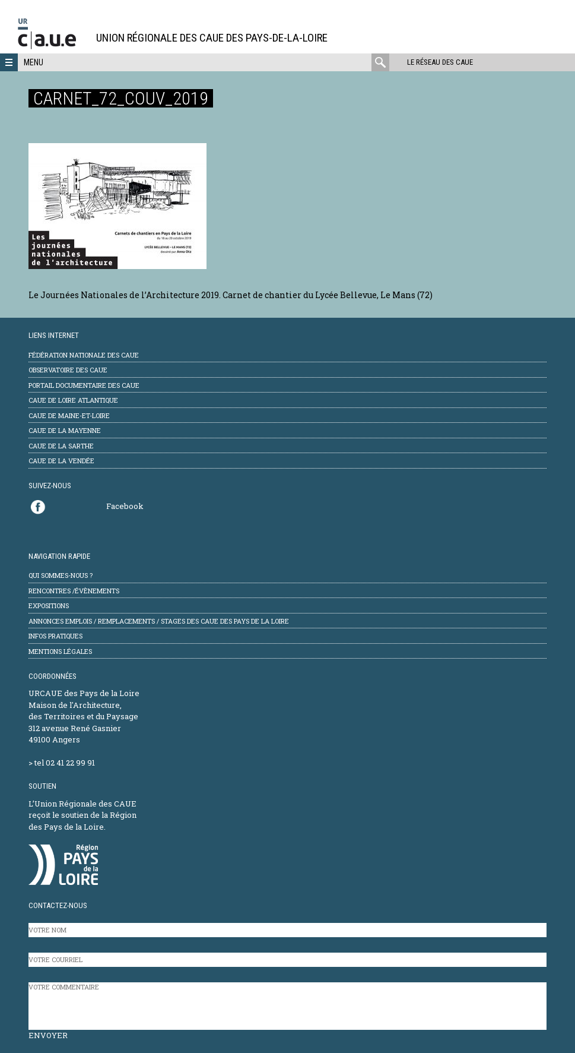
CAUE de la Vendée (61, 460)
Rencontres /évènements (73, 590)
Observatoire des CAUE (67, 369)
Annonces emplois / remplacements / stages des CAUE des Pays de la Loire (158, 620)
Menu (33, 62)
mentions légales (60, 651)
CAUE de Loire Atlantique (73, 400)
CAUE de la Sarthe (61, 445)
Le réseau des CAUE (440, 62)
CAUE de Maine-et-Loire (69, 415)
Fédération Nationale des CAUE (83, 354)
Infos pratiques (55, 635)
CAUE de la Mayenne (64, 430)
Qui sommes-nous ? (60, 575)
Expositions (48, 605)
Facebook (125, 506)
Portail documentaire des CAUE (83, 385)
